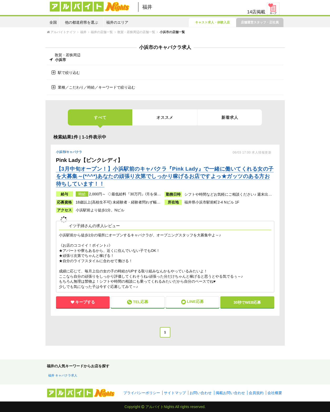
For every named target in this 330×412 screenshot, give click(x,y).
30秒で (247, 302)
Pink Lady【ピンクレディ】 (90, 160)
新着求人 (229, 117)
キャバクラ (74, 152)
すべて (100, 120)
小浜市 (60, 152)
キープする (85, 302)
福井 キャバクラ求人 (62, 375)
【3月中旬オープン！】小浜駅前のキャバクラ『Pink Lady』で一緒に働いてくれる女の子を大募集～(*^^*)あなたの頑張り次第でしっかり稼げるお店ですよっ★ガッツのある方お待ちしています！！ (165, 176)
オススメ (164, 117)
